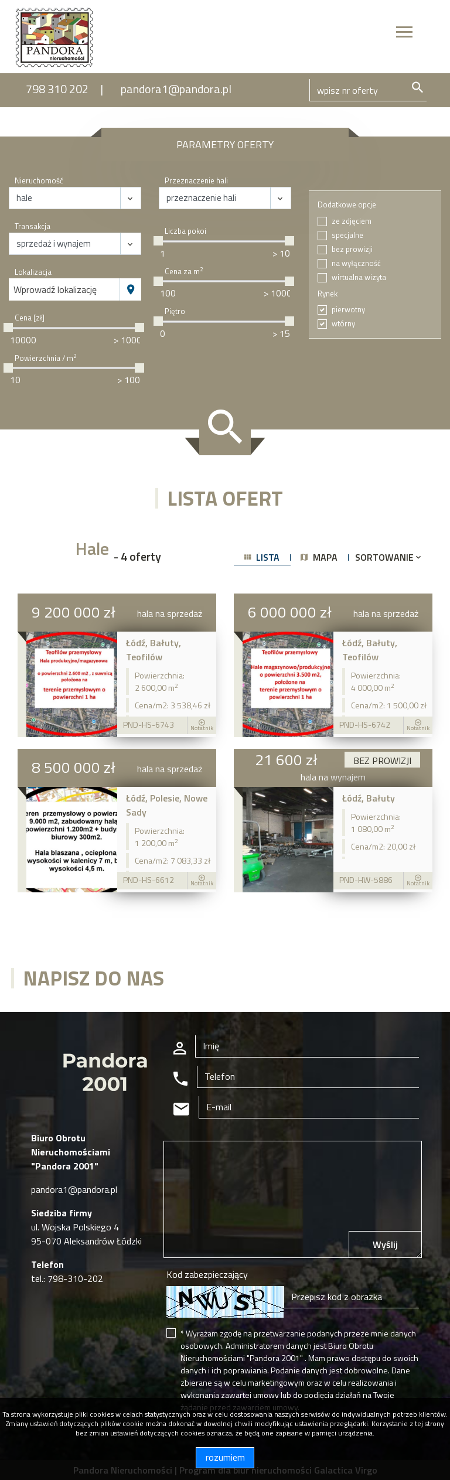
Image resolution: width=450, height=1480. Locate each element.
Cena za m (184, 271)
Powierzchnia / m (45, 358)
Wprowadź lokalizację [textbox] (55, 289)
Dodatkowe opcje (347, 204)
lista (261, 557)
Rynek (328, 293)
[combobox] (64, 289)
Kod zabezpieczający (207, 1274)
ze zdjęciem (351, 221)
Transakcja (32, 226)
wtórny (343, 323)
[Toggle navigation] (404, 34)
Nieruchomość (39, 180)
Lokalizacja (33, 272)
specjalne (347, 235)
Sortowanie (389, 557)
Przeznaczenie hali (196, 180)
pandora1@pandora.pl (176, 89)
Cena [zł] (30, 317)
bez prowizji (352, 249)
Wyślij (385, 1244)
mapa (319, 557)
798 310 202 (57, 89)
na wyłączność (356, 263)
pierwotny (348, 309)
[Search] (368, 90)
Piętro (175, 311)
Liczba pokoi (185, 231)
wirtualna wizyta (359, 277)
